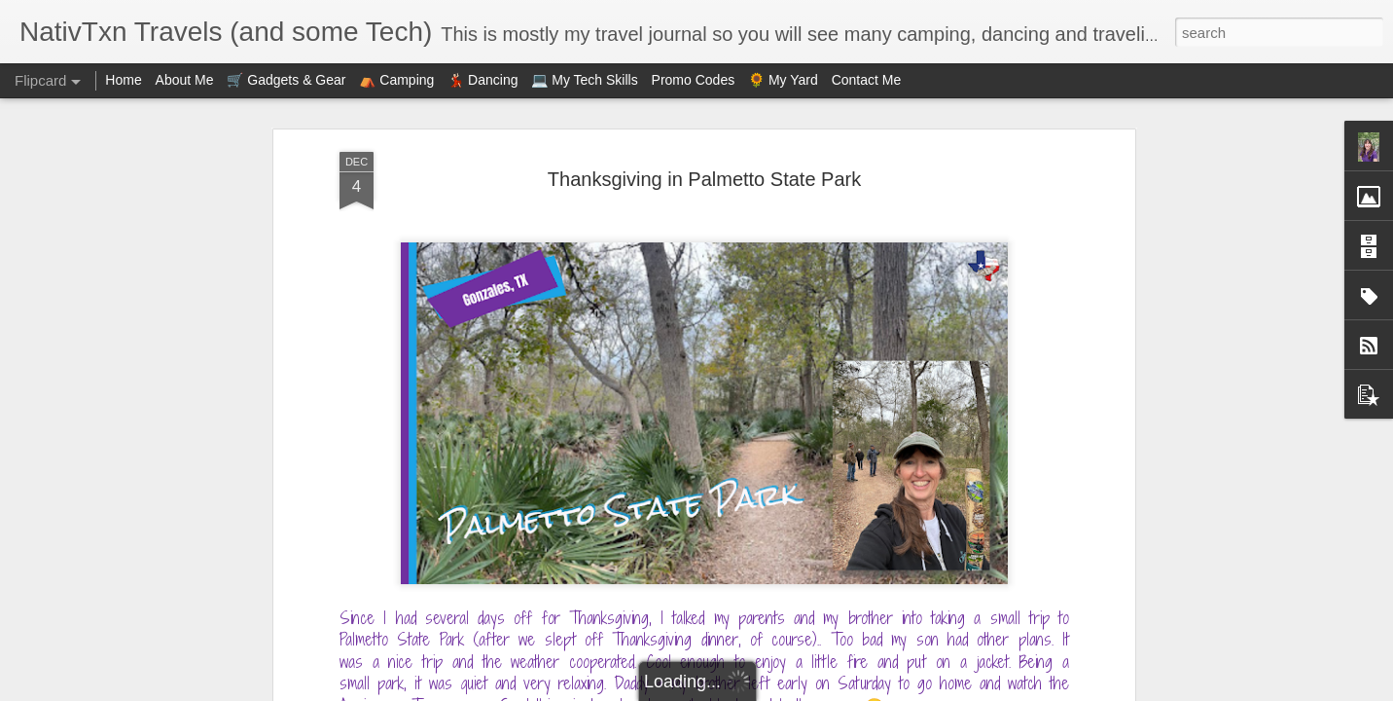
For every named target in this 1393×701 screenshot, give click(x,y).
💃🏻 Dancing (482, 80)
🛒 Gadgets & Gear (286, 80)
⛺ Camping (396, 80)
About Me (185, 80)
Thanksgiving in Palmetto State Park (704, 179)
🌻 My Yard (783, 80)
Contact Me (867, 80)
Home (123, 80)
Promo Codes (693, 80)
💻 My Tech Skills (584, 80)
